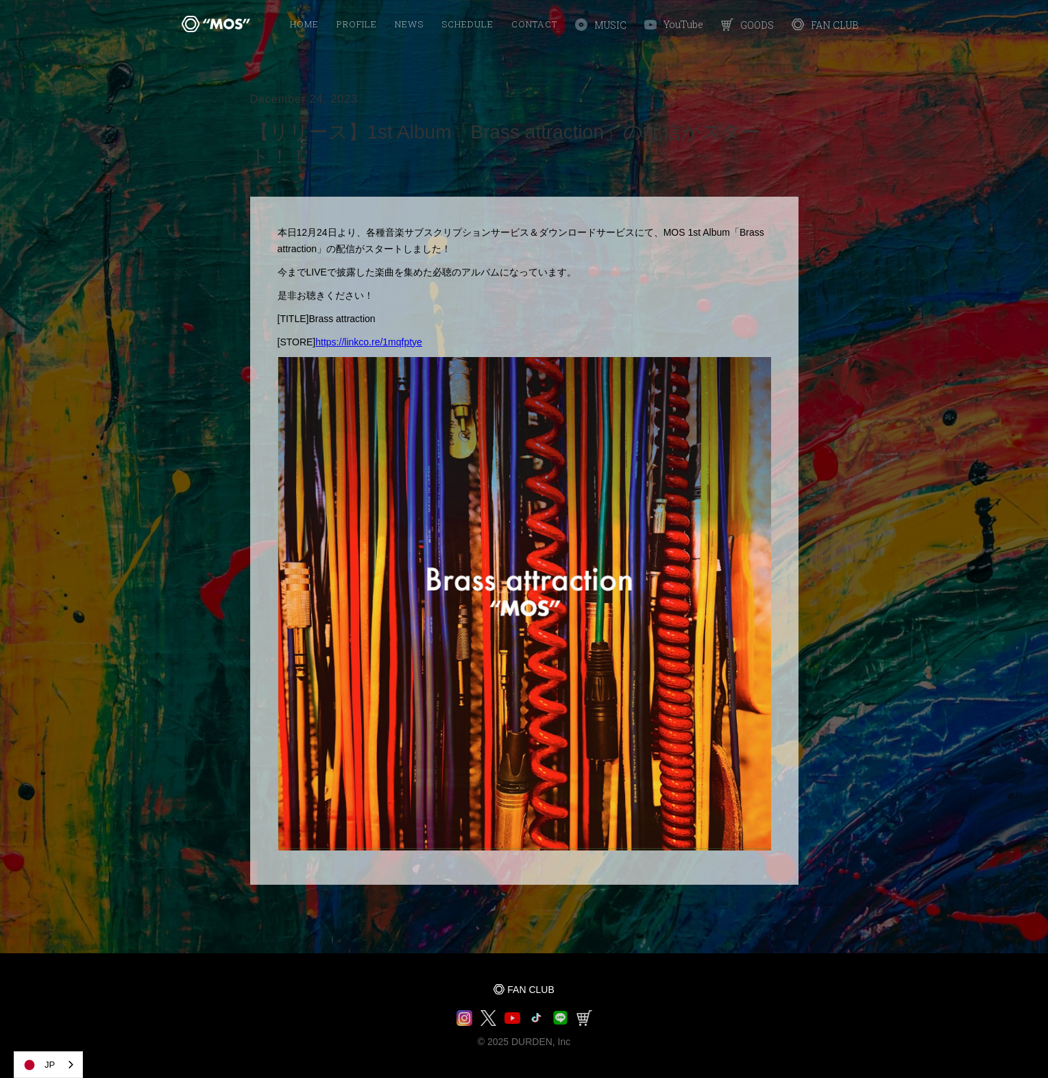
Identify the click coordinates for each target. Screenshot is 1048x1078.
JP (38, 1065)
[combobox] (48, 1064)
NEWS (409, 24)
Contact (534, 24)
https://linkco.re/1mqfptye (368, 341)
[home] (216, 24)
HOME (304, 24)
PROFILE (357, 24)
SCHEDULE (467, 24)
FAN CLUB (530, 989)
